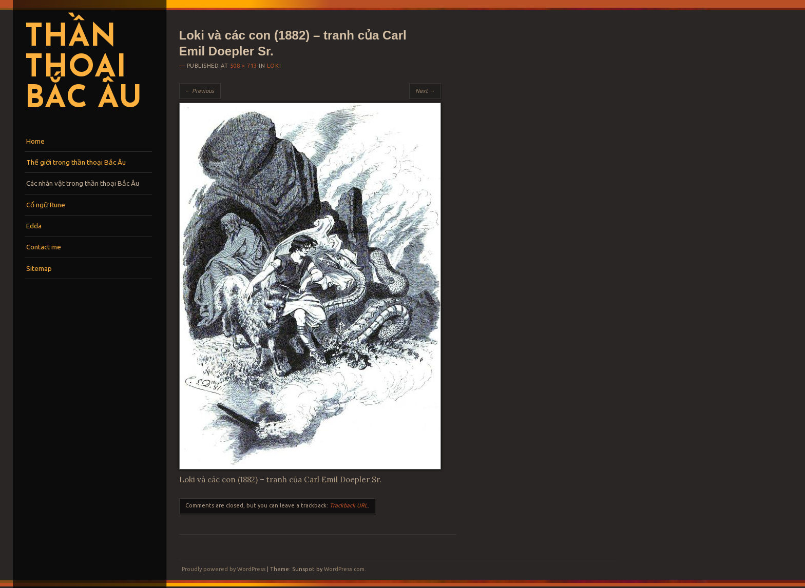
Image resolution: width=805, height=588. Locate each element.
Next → (425, 91)
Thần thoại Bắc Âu (83, 69)
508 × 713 (243, 66)
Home (35, 141)
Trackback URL (349, 505)
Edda (34, 226)
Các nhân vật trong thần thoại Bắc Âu (82, 183)
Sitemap (39, 268)
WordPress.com (344, 569)
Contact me (43, 247)
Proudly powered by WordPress (223, 569)
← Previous (200, 91)
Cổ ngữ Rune (45, 205)
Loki (274, 66)
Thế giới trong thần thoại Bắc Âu (76, 162)
